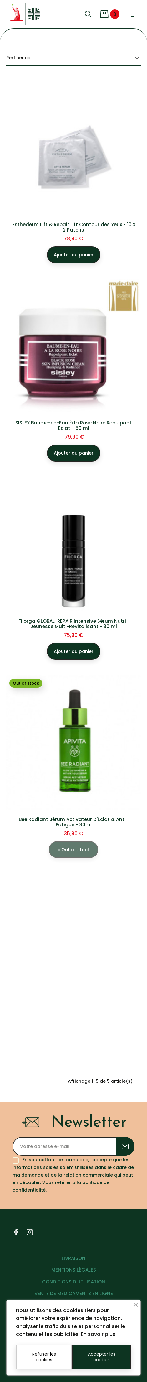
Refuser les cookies (44, 1357)
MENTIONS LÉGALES (73, 1270)
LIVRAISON (73, 1258)
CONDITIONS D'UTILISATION (73, 1281)
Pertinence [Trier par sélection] (73, 58)
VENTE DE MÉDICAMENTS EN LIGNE (73, 1293)
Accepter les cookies (101, 1357)
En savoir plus (98, 1334)
